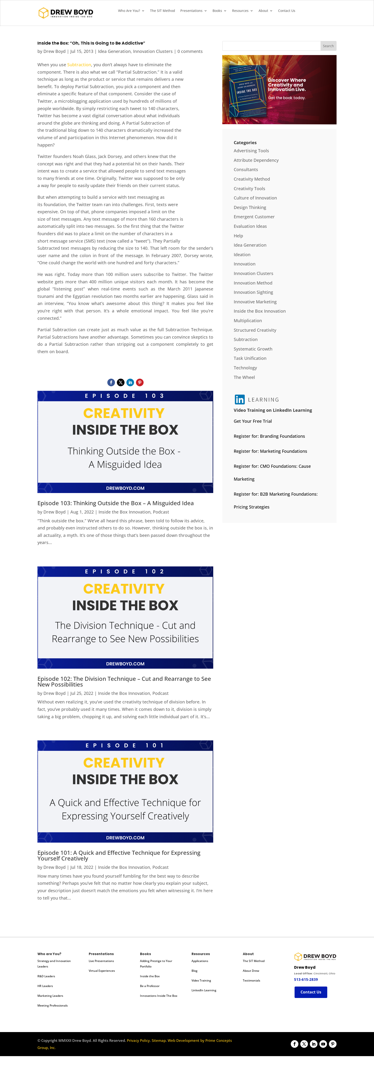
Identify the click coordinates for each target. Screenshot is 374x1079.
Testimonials (251, 980)
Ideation (242, 254)
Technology (245, 368)
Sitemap (159, 1040)
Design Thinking (250, 207)
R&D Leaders (46, 976)
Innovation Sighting (253, 292)
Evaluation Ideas (250, 226)
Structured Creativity (255, 330)
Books (217, 11)
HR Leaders (45, 986)
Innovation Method (253, 283)
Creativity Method (252, 179)
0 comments (190, 51)
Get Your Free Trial (253, 421)
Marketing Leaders (50, 996)
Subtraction (79, 64)
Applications (200, 961)
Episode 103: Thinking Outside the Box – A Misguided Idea (115, 503)
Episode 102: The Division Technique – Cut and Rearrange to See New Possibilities (124, 681)
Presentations (191, 11)
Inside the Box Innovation (125, 512)
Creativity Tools (249, 188)
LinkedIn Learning (204, 990)
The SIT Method (162, 11)
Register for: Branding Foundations (269, 436)
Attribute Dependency (256, 160)
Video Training (201, 980)
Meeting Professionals (52, 1005)
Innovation (244, 264)
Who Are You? (129, 11)
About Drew (251, 971)
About (263, 11)
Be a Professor (150, 986)
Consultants (246, 169)
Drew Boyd (54, 51)
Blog (194, 971)
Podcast (161, 512)
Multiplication (248, 320)
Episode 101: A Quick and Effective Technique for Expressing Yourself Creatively (118, 855)
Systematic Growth (253, 349)
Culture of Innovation (255, 198)
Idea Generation (114, 51)
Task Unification (250, 358)
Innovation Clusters (153, 51)
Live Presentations (101, 961)
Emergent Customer (254, 216)
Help (238, 236)
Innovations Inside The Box (158, 996)
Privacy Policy (138, 1040)
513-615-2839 (306, 979)
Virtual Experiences (102, 971)
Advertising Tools (251, 150)
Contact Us (286, 11)
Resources (240, 11)
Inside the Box (150, 976)
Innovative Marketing (255, 302)
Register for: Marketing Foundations (270, 451)
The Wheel (244, 377)
